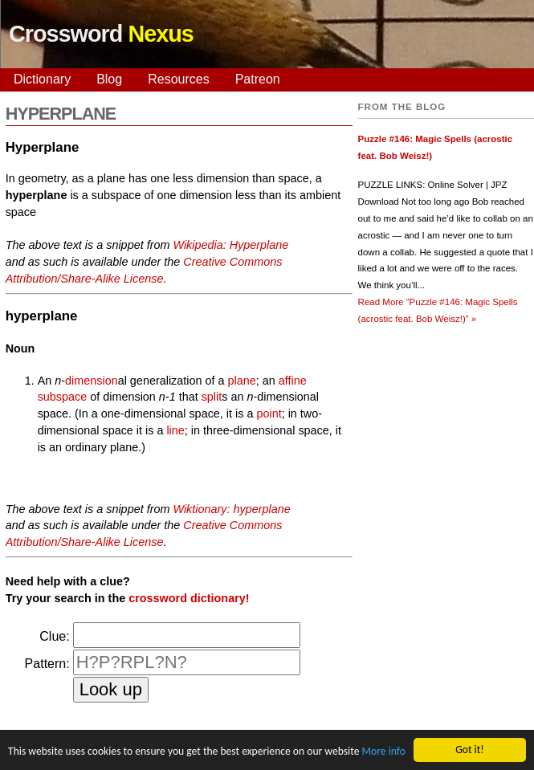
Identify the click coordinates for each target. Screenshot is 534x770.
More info (383, 752)
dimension (91, 380)
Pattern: (47, 663)
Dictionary (42, 79)
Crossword (101, 34)
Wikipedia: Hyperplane (230, 244)
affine (293, 380)
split (212, 396)
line (175, 430)
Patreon (257, 79)
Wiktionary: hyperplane (231, 509)
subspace (63, 396)
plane (241, 380)
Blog (109, 79)
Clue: (54, 636)
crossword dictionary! (188, 598)
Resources (178, 79)
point (268, 413)
